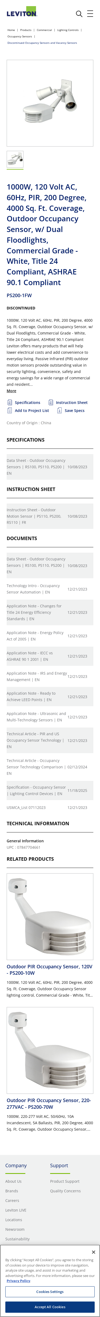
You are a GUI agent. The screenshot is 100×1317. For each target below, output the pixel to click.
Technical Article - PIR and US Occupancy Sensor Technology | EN (35, 740)
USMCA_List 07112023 (26, 807)
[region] (50, 1281)
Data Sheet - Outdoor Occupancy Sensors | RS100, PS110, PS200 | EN (36, 467)
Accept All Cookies (50, 1306)
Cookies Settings (49, 1291)
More (11, 390)
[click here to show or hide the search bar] (79, 14)
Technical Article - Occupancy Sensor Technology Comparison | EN (36, 767)
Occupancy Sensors (19, 36)
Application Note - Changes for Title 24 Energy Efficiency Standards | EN (34, 612)
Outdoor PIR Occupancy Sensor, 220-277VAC (49, 1103)
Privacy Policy (18, 1280)
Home (11, 30)
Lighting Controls (68, 30)
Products (25, 30)
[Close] (93, 1252)
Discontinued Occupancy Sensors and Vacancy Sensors (42, 43)
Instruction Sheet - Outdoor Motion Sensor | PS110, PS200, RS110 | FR (34, 516)
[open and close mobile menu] (90, 13)
